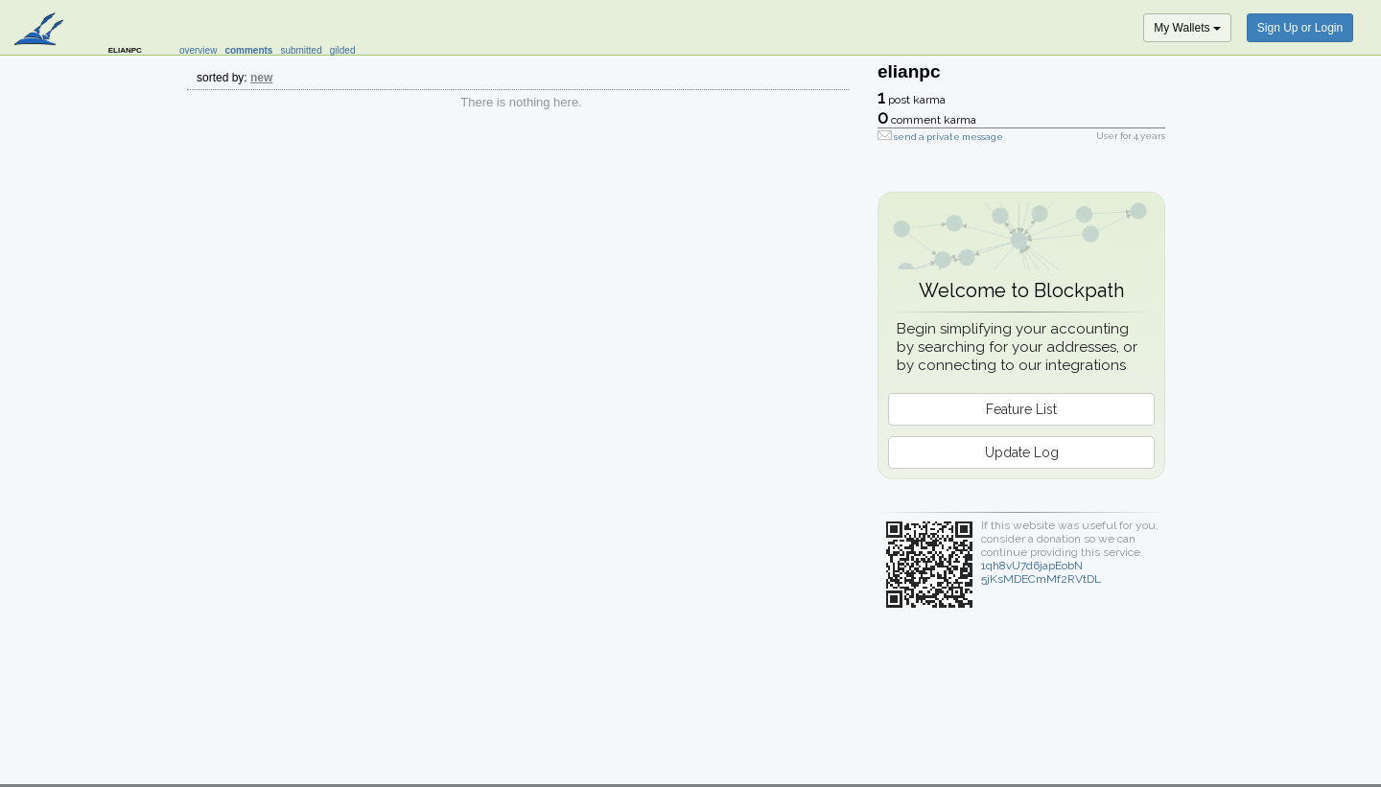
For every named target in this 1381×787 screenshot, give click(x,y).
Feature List (1021, 409)
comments (248, 50)
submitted (300, 50)
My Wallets (1187, 28)
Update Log (1022, 452)
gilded (343, 50)
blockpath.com (40, 31)
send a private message (948, 136)
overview (198, 50)
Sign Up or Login (1300, 28)
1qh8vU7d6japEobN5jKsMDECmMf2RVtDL (1041, 572)
